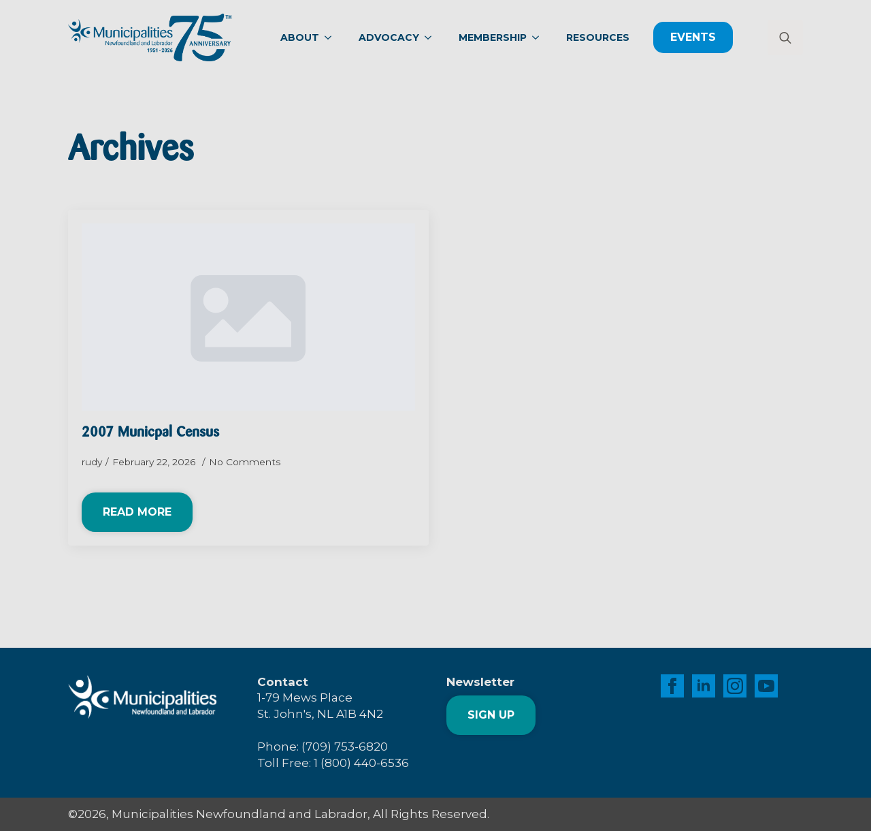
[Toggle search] (785, 37)
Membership (493, 37)
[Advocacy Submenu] (432, 37)
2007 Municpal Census (150, 433)
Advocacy (389, 37)
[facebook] (672, 685)
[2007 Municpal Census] (248, 317)
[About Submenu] (332, 37)
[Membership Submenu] (540, 37)
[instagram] (734, 685)
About (299, 37)
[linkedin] (703, 685)
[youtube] (766, 685)
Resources (597, 37)
